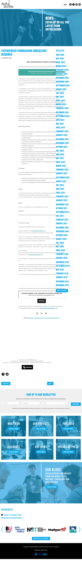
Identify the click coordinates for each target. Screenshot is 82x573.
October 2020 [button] (61, 235)
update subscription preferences (36, 361)
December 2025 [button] (62, 78)
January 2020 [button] (61, 258)
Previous (6, 383)
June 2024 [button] (60, 120)
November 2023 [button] (62, 143)
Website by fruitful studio (41, 550)
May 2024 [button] (60, 123)
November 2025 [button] (62, 81)
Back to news (61, 291)
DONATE (41, 301)
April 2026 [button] (60, 62)
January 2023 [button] (61, 173)
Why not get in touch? (41, 538)
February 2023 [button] (62, 169)
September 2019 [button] (63, 266)
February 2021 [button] (62, 219)
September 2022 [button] (63, 177)
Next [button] (80, 529)
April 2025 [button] (60, 100)
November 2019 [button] (62, 262)
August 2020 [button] (61, 239)
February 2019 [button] (62, 273)
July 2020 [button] (60, 242)
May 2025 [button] (60, 96)
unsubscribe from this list (24, 361)
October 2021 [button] (61, 208)
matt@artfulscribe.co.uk (32, 359)
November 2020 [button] (62, 231)
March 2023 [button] (61, 166)
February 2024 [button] (62, 131)
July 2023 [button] (60, 150)
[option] (14, 529)
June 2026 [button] (60, 54)
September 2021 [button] (63, 212)
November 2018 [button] (62, 285)
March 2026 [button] (61, 66)
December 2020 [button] (62, 227)
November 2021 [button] (62, 204)
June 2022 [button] (60, 189)
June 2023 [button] (60, 154)
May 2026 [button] (60, 58)
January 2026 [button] (61, 73)
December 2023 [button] (62, 139)
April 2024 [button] (60, 127)
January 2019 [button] (61, 277)
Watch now (41, 452)
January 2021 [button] (61, 223)
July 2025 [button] (60, 93)
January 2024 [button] (61, 135)
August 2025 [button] (61, 89)
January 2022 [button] (61, 200)
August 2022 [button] (61, 181)
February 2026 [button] (62, 70)
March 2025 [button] (61, 104)
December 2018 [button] (62, 281)
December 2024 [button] (62, 112)
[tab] (68, 55)
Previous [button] (2, 529)
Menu (65, 5)
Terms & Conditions (54, 546)
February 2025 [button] (62, 108)
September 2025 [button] (63, 85)
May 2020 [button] (60, 246)
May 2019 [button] (60, 269)
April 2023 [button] (60, 162)
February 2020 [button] (62, 254)
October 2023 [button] (61, 147)
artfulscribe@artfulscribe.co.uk (48, 308)
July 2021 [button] (60, 216)
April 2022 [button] (60, 192)
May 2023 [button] (60, 158)
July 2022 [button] (60, 185)
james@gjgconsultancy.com (38, 230)
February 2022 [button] (62, 196)
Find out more (13, 429)
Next (50, 383)
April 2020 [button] (60, 250)
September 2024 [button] (63, 116)
